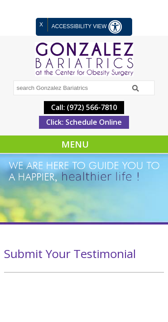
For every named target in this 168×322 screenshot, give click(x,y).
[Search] (135, 88)
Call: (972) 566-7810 (84, 107)
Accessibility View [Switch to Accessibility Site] (86, 27)
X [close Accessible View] (41, 24)
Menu (75, 144)
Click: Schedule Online (84, 122)
